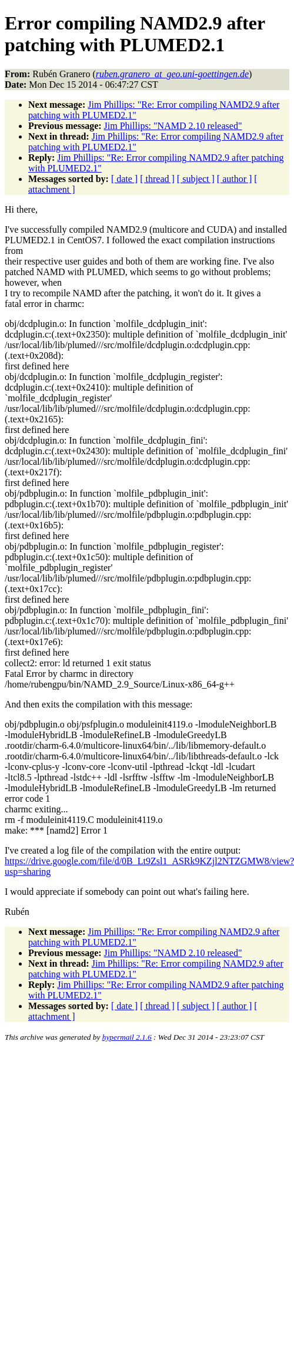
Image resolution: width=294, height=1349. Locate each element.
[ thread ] (157, 179)
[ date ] (124, 179)
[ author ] (234, 179)
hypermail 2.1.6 (127, 1037)
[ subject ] (196, 179)
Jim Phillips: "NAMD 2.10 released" (173, 126)
